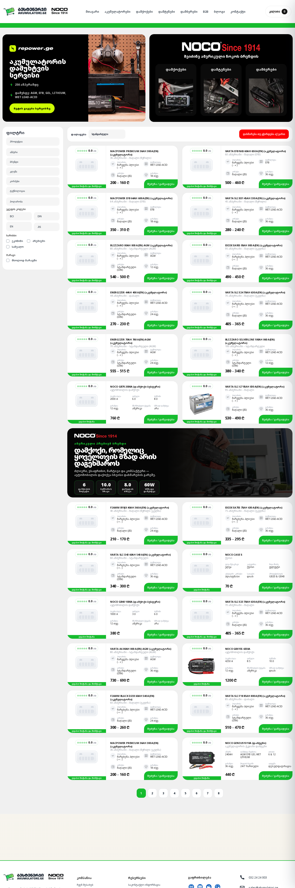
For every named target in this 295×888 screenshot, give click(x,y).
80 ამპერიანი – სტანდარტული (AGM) (133, 206)
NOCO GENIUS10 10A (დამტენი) (245, 700)
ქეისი (228, 515)
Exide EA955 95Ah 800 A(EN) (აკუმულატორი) (253, 203)
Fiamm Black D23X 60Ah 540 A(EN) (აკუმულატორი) (132, 655)
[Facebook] (14, 868)
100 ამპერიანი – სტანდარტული (245, 304)
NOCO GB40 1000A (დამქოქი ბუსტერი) (135, 559)
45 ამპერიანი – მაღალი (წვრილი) (245, 159)
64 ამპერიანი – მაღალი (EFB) (127, 159)
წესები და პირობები (141, 862)
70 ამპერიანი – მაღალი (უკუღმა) (245, 253)
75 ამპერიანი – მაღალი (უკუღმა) (245, 468)
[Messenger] (6, 868)
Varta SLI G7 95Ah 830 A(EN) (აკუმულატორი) (254, 344)
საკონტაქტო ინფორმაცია (144, 842)
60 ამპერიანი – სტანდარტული (129, 515)
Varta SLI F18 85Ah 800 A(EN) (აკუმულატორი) (255, 653)
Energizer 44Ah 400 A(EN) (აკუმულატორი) (138, 250)
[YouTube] (38, 868)
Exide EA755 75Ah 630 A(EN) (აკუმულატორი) (253, 465)
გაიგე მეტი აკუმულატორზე (144, 855)
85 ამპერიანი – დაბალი (239, 657)
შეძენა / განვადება (160, 141)
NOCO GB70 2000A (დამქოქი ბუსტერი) (135, 344)
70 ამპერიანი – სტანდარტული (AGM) (133, 304)
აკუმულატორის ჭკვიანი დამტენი (246, 704)
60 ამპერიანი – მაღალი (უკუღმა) (130, 660)
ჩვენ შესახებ (85, 842)
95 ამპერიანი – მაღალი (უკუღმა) (245, 206)
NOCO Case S (233, 512)
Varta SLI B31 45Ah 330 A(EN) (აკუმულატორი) (255, 156)
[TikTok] (45, 868)
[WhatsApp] (22, 868)
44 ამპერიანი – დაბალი (124, 253)
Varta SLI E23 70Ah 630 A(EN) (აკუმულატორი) (255, 559)
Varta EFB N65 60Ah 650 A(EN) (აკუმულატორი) (255, 109)
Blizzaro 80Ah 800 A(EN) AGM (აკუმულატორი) (141, 203)
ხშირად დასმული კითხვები (145, 849)
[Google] (30, 868)
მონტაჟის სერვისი (88, 855)
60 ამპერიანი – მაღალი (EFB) (242, 112)
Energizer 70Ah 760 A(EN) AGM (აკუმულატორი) (130, 298)
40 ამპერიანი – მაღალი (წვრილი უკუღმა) (135, 468)
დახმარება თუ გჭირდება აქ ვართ (264, 91)
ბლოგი (132, 868)
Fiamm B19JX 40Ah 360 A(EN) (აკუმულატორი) (139, 465)
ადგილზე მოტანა (87, 849)
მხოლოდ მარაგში (21, 218)
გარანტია (83, 868)
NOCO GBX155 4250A (237, 606)
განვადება (83, 862)
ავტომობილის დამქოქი (124, 347)
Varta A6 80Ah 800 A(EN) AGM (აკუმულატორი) (140, 606)
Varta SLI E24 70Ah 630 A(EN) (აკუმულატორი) (255, 250)
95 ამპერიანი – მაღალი (239, 347)
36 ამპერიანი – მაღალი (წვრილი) (130, 115)
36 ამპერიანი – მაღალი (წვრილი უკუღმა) (135, 707)
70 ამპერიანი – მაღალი (239, 562)
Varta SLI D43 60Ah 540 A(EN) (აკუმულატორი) (140, 512)
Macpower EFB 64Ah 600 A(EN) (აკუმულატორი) (141, 156)
